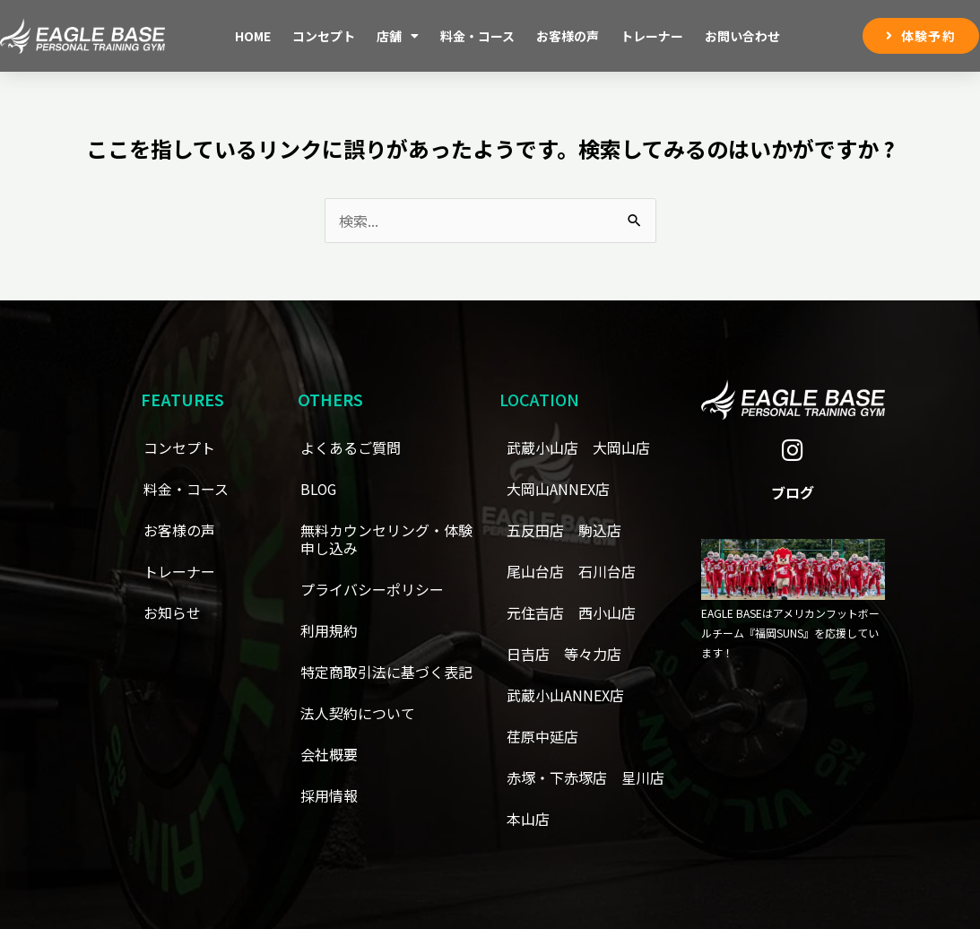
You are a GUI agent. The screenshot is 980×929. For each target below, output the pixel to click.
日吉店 (528, 653)
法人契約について (357, 713)
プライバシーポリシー (372, 589)
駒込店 (599, 530)
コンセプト (323, 36)
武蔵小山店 (542, 447)
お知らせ (172, 612)
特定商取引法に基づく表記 (386, 671)
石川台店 (607, 571)
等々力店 (592, 653)
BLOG (319, 488)
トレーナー (651, 36)
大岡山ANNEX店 (558, 488)
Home (253, 36)
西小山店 (607, 612)
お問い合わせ (742, 36)
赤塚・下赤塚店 (557, 777)
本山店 (528, 818)
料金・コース (477, 36)
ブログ (792, 492)
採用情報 (329, 795)
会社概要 (329, 754)
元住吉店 (535, 612)
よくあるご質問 (350, 447)
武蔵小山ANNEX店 (565, 695)
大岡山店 (621, 447)
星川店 (642, 777)
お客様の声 (567, 36)
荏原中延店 (542, 736)
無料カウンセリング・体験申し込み (386, 539)
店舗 (398, 36)
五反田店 (535, 530)
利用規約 (329, 630)
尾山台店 (535, 571)
